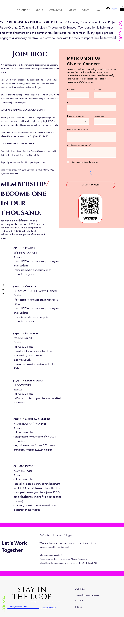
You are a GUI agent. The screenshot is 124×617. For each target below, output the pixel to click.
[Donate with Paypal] (90, 185)
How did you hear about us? (77, 129)
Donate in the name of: (75, 116)
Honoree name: (99, 116)
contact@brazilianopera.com (87, 595)
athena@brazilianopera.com (13, 136)
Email (69, 103)
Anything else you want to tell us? (79, 145)
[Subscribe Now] (48, 607)
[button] (122, 8)
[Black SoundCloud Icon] (3, 294)
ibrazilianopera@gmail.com (33, 162)
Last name (97, 89)
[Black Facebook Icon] (3, 285)
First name (71, 89)
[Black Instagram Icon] (3, 289)
